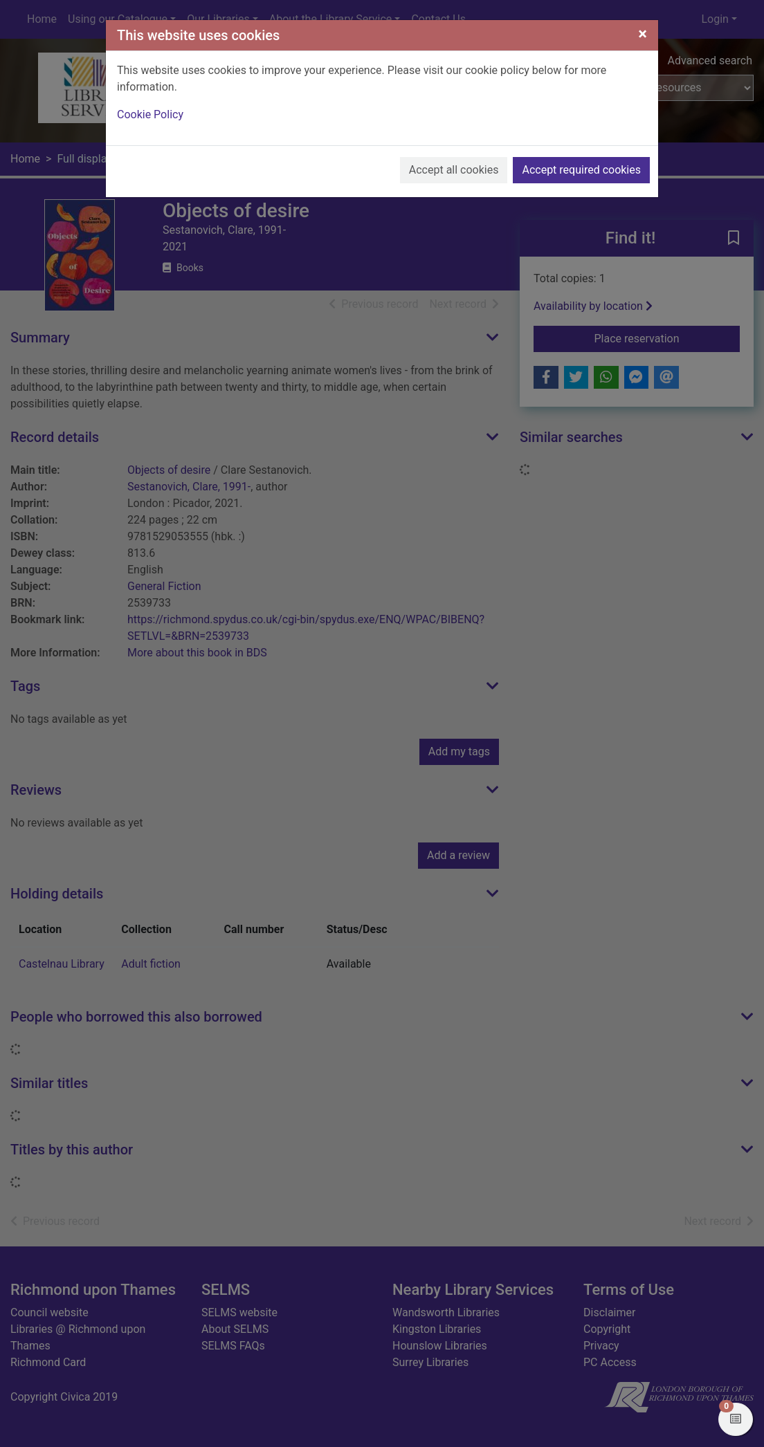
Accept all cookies (454, 169)
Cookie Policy (150, 114)
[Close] (642, 34)
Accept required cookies (581, 169)
